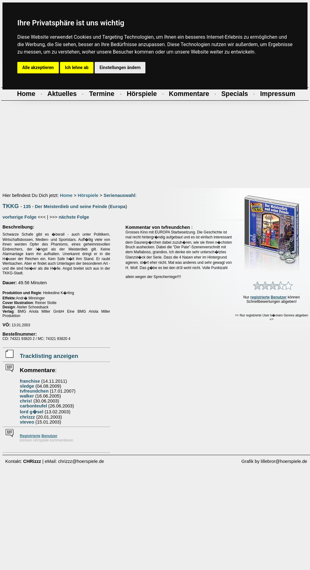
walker (27, 396)
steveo (27, 422)
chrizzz (27, 417)
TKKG (10, 206)
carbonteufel (33, 405)
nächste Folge (73, 217)
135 (27, 206)
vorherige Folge (19, 217)
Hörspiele (88, 195)
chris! (26, 400)
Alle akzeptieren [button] (38, 67)
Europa (118, 206)
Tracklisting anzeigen (49, 356)
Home (66, 195)
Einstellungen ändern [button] (120, 67)
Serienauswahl (120, 195)
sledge (27, 386)
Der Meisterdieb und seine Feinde (71, 206)
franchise (30, 381)
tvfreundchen (34, 391)
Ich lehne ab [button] (76, 67)
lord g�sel (31, 411)
